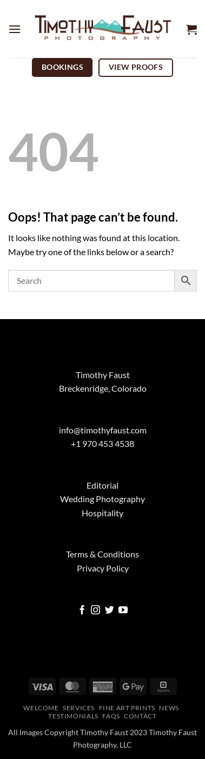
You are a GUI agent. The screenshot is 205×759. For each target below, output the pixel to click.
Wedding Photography (102, 499)
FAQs (111, 716)
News (168, 708)
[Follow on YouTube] (123, 611)
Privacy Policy (103, 568)
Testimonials (73, 716)
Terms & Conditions (102, 554)
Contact (140, 716)
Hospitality (102, 513)
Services (79, 708)
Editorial (102, 485)
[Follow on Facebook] (82, 611)
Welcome (40, 708)
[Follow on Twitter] (109, 611)
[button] (14, 29)
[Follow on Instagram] (95, 611)
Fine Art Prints (127, 708)
